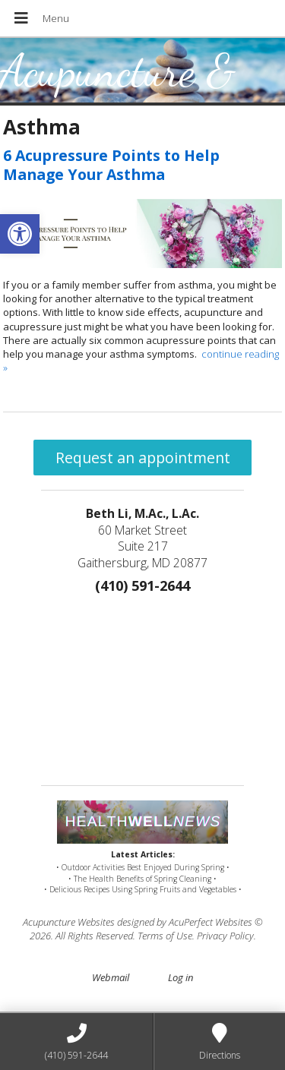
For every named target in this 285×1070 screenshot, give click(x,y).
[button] (20, 234)
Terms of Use (165, 935)
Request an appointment (142, 457)
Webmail (110, 977)
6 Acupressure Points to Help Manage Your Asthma (111, 165)
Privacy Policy (225, 935)
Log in (180, 977)
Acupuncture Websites (69, 922)
